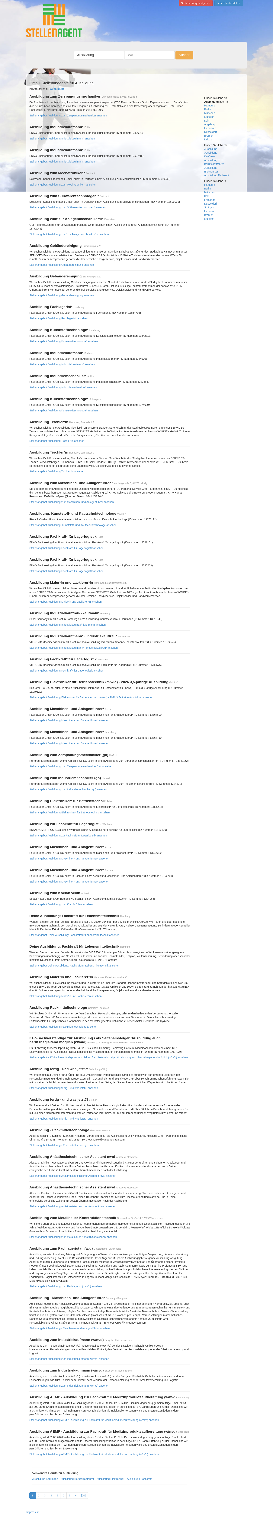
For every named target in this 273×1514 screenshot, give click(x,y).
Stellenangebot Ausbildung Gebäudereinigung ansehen (61, 264)
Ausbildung (210, 148)
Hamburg (209, 105)
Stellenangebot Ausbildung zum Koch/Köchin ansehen (61, 904)
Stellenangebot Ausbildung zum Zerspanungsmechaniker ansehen (68, 115)
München (209, 113)
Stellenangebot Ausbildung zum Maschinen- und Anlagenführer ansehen (71, 502)
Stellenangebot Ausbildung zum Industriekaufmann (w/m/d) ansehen (69, 1358)
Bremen (209, 135)
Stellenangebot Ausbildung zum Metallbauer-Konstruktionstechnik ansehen (73, 1236)
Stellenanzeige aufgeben (195, 3)
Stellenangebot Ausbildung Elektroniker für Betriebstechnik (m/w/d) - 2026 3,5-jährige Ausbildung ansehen (91, 697)
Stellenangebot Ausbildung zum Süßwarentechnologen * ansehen (67, 207)
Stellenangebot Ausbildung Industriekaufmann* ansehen (62, 138)
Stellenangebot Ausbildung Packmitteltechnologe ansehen (63, 1026)
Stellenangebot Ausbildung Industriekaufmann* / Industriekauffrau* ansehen (73, 647)
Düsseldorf (210, 131)
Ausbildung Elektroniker (110, 1478)
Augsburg (210, 124)
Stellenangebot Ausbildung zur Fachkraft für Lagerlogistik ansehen (68, 835)
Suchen (184, 55)
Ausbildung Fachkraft (139, 1478)
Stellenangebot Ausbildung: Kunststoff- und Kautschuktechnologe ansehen (73, 525)
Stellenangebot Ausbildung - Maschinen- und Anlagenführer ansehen (69, 1328)
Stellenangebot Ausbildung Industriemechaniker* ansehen (63, 387)
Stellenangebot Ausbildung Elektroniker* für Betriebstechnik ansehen (69, 812)
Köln (207, 120)
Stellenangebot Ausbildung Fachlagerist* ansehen (58, 318)
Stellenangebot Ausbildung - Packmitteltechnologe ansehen (64, 1145)
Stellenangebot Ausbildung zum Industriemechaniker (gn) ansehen (68, 789)
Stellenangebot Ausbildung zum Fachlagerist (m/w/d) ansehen (65, 1286)
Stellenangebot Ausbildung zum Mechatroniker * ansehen (62, 184)
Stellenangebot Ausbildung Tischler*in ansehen (56, 440)
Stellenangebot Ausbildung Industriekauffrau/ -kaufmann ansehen (67, 624)
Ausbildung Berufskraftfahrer (77, 1478)
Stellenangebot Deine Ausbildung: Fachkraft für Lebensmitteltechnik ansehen (74, 934)
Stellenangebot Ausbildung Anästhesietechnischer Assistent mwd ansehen (72, 1175)
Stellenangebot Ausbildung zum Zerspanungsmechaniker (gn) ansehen (70, 766)
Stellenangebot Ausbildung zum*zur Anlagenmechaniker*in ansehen (69, 234)
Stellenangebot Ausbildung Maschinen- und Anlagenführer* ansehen (69, 720)
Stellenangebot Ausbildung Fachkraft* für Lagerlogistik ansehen (66, 548)
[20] (83, 1495)
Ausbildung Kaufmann (45, 1478)
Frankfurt (209, 199)
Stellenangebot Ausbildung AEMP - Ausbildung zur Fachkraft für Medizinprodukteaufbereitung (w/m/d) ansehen (94, 1420)
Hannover (210, 128)
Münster (209, 116)
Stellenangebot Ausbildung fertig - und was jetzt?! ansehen (63, 1088)
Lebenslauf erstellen (228, 3)
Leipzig (208, 139)
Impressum (32, 1512)
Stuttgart (209, 207)
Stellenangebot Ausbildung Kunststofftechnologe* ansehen (63, 341)
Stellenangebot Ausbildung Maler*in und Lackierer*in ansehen (65, 601)
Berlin (207, 109)
